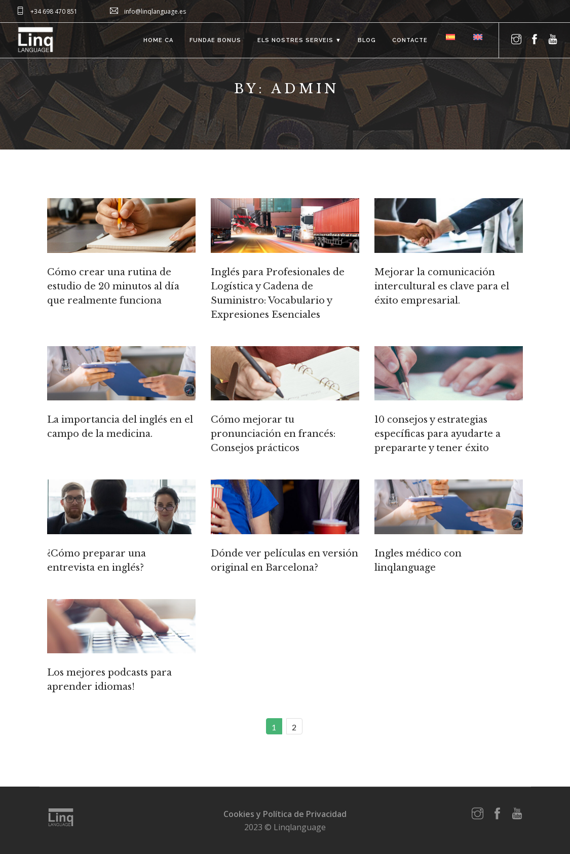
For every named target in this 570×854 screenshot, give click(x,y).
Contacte (410, 40)
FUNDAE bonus (215, 40)
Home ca (158, 40)
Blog (367, 40)
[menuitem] (449, 37)
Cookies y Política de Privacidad (285, 814)
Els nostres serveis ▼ (299, 40)
